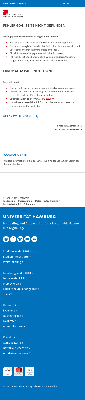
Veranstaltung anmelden (68, 129)
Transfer (8, 294)
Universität (10, 305)
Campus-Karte (12, 343)
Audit (17, 368)
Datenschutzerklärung (46, 200)
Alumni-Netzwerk (14, 326)
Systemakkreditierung (40, 368)
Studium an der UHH (16, 251)
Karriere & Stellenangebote (20, 289)
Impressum (24, 200)
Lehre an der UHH (14, 278)
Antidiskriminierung (15, 353)
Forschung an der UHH (17, 273)
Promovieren (11, 283)
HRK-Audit (28, 370)
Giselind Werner (56, 53)
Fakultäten (9, 321)
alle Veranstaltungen (70, 125)
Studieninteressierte (16, 257)
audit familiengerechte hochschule (7, 371)
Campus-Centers (12, 164)
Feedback (8, 200)
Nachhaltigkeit (12, 316)
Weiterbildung (12, 262)
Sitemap (28, 204)
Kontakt (8, 337)
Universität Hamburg (15, 3)
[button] (65, 3)
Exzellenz (9, 310)
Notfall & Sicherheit (15, 348)
